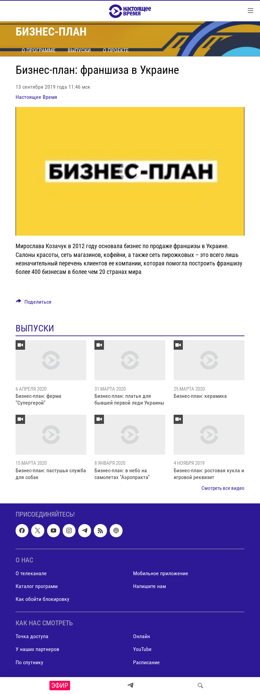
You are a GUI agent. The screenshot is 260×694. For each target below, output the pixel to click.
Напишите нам (149, 586)
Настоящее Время (36, 97)
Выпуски (79, 50)
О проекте (116, 50)
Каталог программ (37, 586)
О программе (39, 50)
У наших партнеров (37, 649)
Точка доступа (32, 636)
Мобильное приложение (160, 573)
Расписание (146, 662)
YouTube (142, 649)
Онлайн (141, 636)
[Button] (33, 303)
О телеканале (31, 573)
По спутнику (29, 662)
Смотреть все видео (222, 488)
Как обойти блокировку (42, 599)
